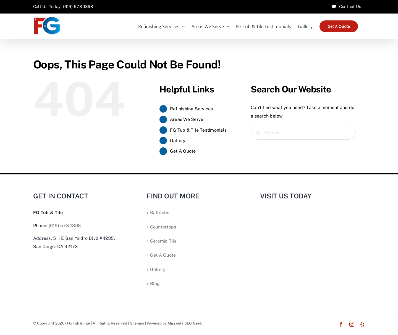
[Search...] (303, 133)
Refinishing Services (191, 108)
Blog (155, 283)
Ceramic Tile (163, 241)
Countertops (163, 227)
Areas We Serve (186, 119)
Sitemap (137, 323)
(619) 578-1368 (65, 225)
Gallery (178, 140)
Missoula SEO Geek (185, 323)
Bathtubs (159, 212)
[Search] (258, 133)
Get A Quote (183, 151)
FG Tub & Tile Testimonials (198, 130)
